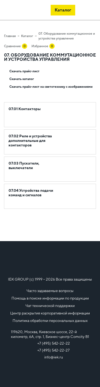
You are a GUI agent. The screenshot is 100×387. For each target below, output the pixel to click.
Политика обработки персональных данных (50, 320)
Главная (10, 36)
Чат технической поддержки (50, 306)
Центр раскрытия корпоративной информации (50, 313)
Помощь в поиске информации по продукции (50, 298)
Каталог (27, 36)
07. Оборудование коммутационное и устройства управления (66, 36)
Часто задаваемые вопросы (50, 291)
